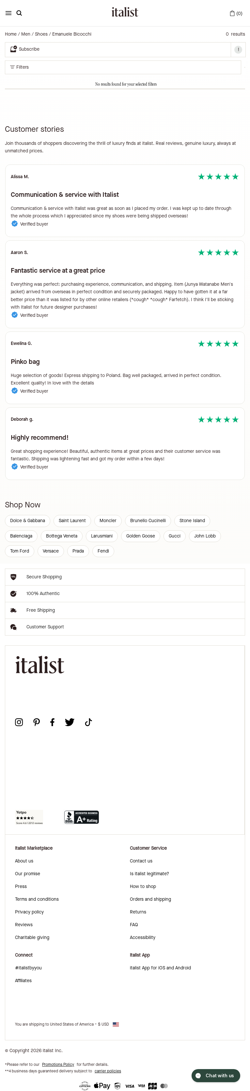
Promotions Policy (58, 1064)
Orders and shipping (150, 899)
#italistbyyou (28, 968)
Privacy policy (29, 912)
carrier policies (108, 1071)
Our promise (27, 874)
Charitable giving (32, 937)
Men (25, 34)
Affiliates (23, 981)
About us (24, 861)
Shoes (41, 34)
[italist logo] (125, 13)
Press (21, 886)
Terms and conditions (37, 899)
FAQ (134, 925)
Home (11, 34)
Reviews (24, 925)
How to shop (143, 886)
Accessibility (142, 937)
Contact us (141, 861)
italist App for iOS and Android (160, 968)
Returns (138, 912)
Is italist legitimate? (149, 874)
